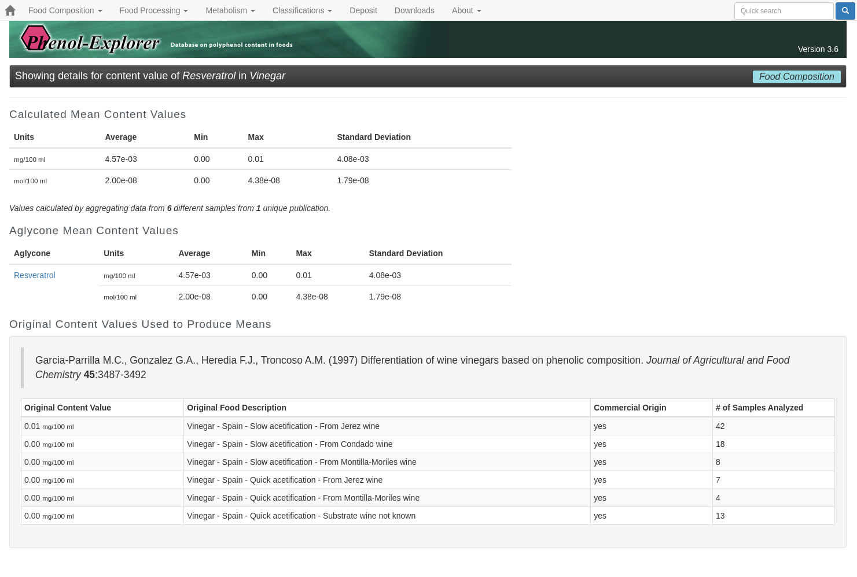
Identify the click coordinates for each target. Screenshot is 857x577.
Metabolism (230, 10)
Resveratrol (35, 275)
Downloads (415, 10)
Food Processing (154, 10)
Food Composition (65, 10)
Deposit (363, 10)
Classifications (302, 10)
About (466, 10)
